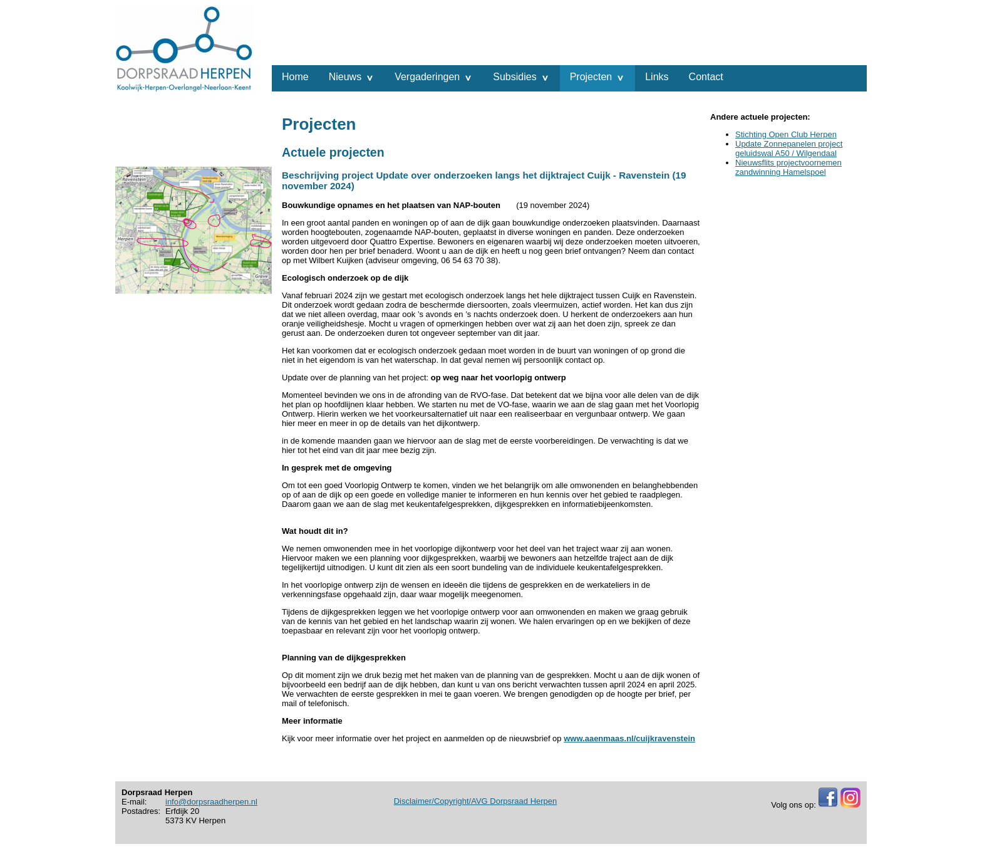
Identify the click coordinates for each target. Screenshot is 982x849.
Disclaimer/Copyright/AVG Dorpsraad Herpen (475, 801)
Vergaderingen (427, 76)
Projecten (591, 76)
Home (295, 76)
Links (656, 76)
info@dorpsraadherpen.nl (211, 801)
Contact (706, 76)
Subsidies (514, 76)
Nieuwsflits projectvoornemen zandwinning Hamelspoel (788, 167)
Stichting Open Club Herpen (786, 134)
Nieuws (345, 76)
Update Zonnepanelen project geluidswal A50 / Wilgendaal (788, 148)
